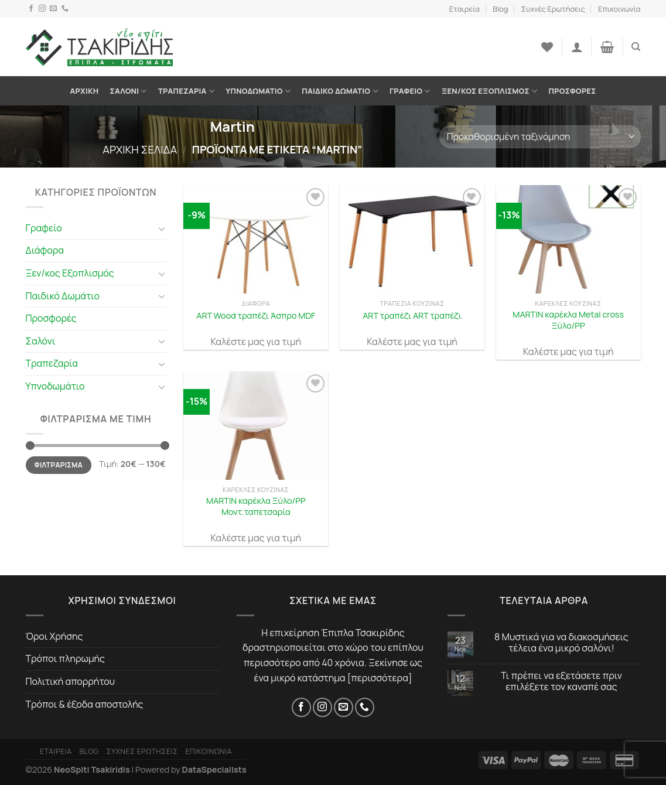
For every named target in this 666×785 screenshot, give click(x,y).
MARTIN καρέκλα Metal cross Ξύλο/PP (568, 320)
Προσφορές (572, 91)
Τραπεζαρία (186, 91)
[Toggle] (161, 228)
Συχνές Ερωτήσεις (553, 9)
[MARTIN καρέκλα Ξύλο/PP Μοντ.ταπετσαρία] (255, 425)
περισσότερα (379, 677)
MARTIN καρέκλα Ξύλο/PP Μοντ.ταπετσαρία (256, 506)
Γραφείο (410, 91)
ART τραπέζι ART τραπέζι (412, 315)
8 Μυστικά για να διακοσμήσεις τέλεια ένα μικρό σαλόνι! (561, 643)
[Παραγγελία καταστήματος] (539, 136)
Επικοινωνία (619, 9)
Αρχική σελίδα (140, 149)
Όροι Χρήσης (54, 636)
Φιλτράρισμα (59, 465)
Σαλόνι (128, 91)
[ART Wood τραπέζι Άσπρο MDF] (255, 239)
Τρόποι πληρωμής (65, 658)
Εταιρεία (464, 9)
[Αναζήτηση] (635, 47)
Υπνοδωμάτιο (258, 91)
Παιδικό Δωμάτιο (340, 91)
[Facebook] (31, 9)
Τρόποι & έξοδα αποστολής (85, 704)
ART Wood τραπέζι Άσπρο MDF (255, 315)
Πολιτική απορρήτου (70, 681)
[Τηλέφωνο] (65, 9)
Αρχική (84, 91)
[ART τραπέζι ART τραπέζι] (412, 239)
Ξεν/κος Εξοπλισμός (489, 91)
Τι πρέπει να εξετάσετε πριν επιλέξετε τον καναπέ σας (561, 681)
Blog (500, 9)
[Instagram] (42, 9)
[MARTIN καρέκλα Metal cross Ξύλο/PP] (568, 239)
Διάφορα (45, 250)
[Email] (53, 9)
